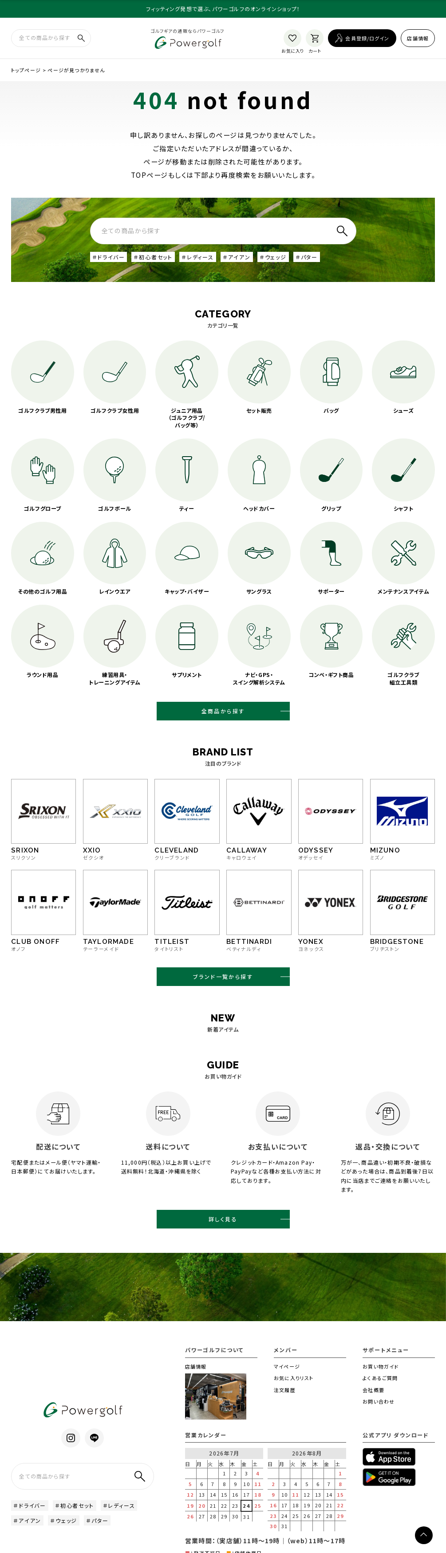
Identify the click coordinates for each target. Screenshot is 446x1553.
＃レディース (197, 258)
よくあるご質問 (380, 1389)
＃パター (306, 258)
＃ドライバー (108, 258)
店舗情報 (417, 38)
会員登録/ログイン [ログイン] (367, 38)
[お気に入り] (292, 38)
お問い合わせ (379, 1413)
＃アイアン (236, 258)
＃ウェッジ (272, 258)
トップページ (26, 70)
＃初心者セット (152, 258)
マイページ (287, 1377)
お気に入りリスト (293, 1389)
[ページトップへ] (424, 1535)
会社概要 (373, 1401)
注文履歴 (284, 1401)
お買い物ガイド (381, 1377)
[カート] (315, 38)
